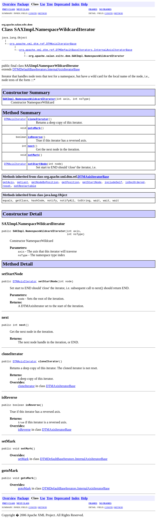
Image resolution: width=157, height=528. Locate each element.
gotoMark (34, 132)
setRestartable (25, 190)
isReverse (35, 141)
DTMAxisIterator (15, 123)
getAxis (8, 186)
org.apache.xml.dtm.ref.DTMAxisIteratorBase (43, 45)
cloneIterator (38, 123)
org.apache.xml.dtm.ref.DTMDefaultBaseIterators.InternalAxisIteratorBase (75, 53)
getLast (22, 186)
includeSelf (113, 186)
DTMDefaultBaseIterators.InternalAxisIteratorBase (46, 73)
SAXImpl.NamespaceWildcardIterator (29, 103)
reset (7, 190)
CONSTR (33, 13)
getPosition (70, 186)
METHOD (42, 13)
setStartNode (37, 168)
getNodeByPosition (44, 186)
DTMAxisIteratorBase (93, 181)
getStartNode (91, 186)
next (31, 150)
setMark (33, 159)
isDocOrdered (135, 186)
